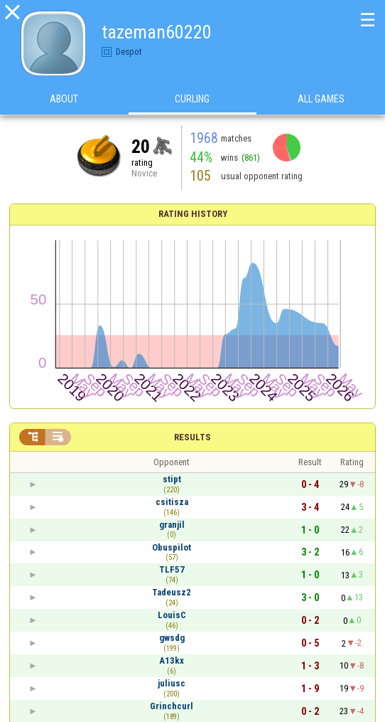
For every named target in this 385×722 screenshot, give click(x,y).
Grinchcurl (171, 706)
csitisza (172, 502)
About (64, 99)
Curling (192, 99)
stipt (172, 479)
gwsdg (172, 637)
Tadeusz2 (171, 592)
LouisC (172, 615)
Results (192, 437)
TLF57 (172, 569)
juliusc (171, 683)
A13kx (171, 660)
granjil (172, 524)
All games (321, 99)
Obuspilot (171, 547)
